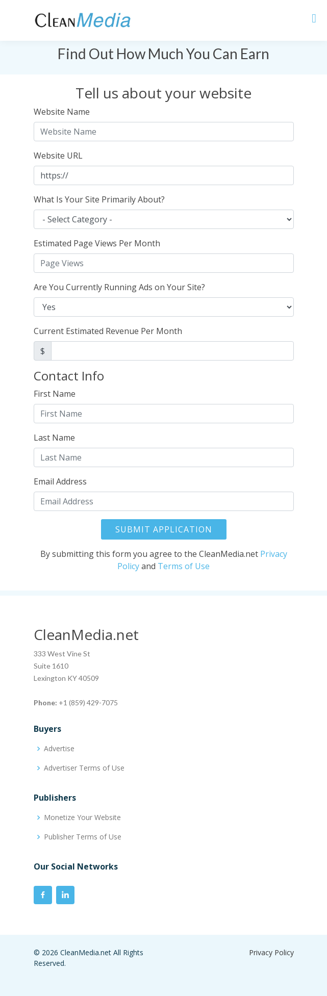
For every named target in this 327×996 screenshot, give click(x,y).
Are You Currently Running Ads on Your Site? (119, 287)
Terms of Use (184, 566)
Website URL (58, 155)
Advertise (59, 748)
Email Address (60, 481)
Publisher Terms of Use (82, 836)
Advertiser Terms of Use (84, 768)
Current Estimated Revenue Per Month (108, 331)
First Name (55, 393)
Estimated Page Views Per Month (97, 243)
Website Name (62, 111)
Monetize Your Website (82, 817)
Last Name (54, 437)
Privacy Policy (271, 952)
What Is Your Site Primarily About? (99, 199)
